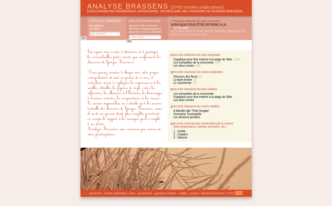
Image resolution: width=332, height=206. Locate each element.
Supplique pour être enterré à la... (199, 24)
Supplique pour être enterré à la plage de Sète (207, 59)
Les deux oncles (187, 65)
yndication (145, 193)
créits (183, 193)
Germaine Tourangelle (188, 114)
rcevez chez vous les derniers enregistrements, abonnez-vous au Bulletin (145, 28)
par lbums (97, 25)
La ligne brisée (185, 79)
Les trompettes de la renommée (197, 62)
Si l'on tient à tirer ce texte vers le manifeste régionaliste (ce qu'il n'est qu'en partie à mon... (208, 32)
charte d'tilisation (115, 193)
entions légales (165, 193)
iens (133, 193)
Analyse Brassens (155, 6)
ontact (194, 193)
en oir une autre (208, 21)
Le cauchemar (185, 82)
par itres (95, 28)
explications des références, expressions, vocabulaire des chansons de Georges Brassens (165, 11)
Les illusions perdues (187, 117)
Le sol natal (181, 27)
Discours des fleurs (188, 76)
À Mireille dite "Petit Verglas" (192, 110)
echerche (95, 193)
